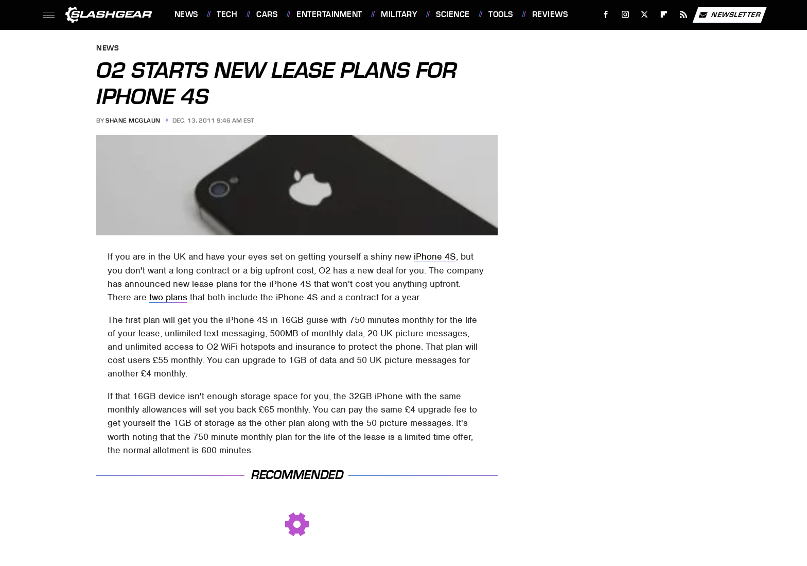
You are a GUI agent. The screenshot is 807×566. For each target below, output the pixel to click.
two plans (168, 297)
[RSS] (683, 15)
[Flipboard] (664, 15)
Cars (266, 14)
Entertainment (329, 14)
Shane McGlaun (133, 120)
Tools (500, 14)
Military (399, 14)
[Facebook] (605, 15)
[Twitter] (644, 15)
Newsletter (729, 15)
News (186, 14)
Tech (227, 14)
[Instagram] (625, 15)
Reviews (550, 14)
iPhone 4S (435, 256)
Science (453, 14)
